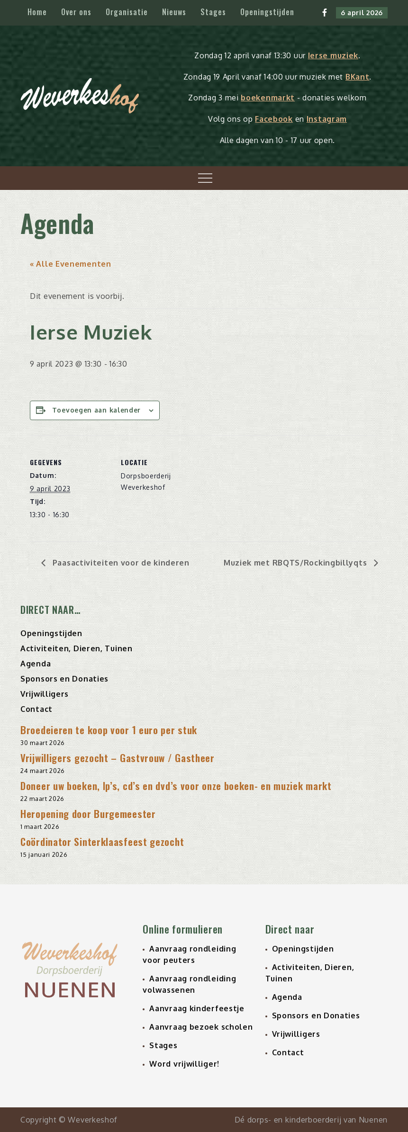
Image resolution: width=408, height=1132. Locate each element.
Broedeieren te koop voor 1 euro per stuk (108, 729)
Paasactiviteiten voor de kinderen (120, 562)
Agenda (35, 663)
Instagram (327, 119)
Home (37, 12)
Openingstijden (267, 12)
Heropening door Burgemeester (88, 813)
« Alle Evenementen (70, 264)
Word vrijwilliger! (184, 1064)
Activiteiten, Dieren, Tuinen (76, 648)
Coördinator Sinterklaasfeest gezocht (102, 841)
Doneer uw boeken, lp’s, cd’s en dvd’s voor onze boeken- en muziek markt (176, 785)
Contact (36, 709)
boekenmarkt (268, 97)
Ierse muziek (333, 55)
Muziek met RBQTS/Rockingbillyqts (296, 562)
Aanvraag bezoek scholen (201, 1027)
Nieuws (174, 12)
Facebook (274, 119)
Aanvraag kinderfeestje (196, 1008)
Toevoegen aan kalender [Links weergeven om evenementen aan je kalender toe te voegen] (96, 410)
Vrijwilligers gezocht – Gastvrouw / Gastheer (117, 757)
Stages (213, 12)
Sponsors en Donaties (64, 678)
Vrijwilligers (44, 694)
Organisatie (127, 12)
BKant (357, 76)
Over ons (76, 12)
